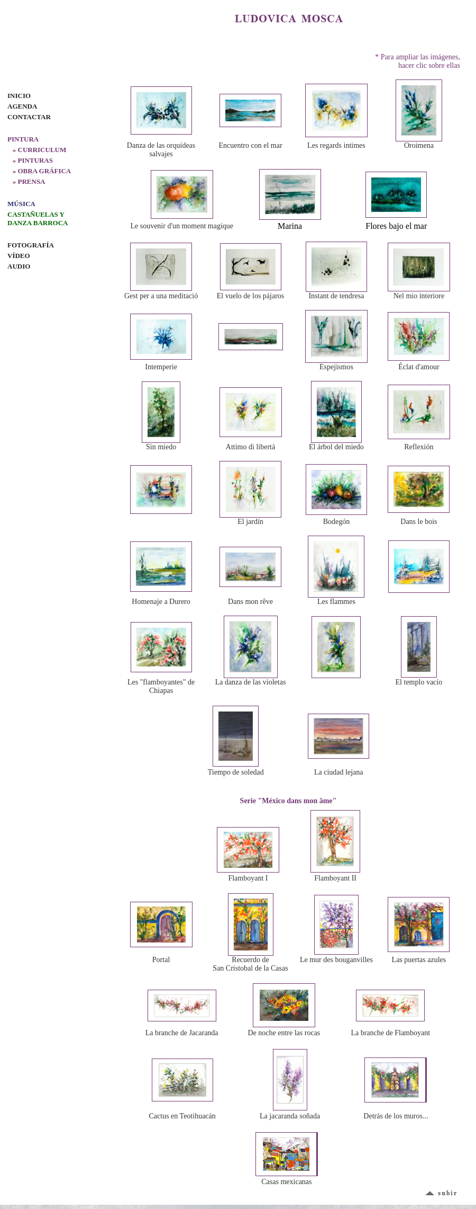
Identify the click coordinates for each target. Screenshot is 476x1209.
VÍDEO (18, 256)
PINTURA (23, 139)
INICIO (19, 96)
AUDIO (18, 266)
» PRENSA (26, 181)
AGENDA (22, 106)
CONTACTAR (29, 117)
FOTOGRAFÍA (30, 245)
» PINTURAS (30, 160)
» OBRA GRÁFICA (39, 171)
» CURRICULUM (36, 150)
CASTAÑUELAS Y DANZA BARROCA (37, 218)
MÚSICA (21, 204)
